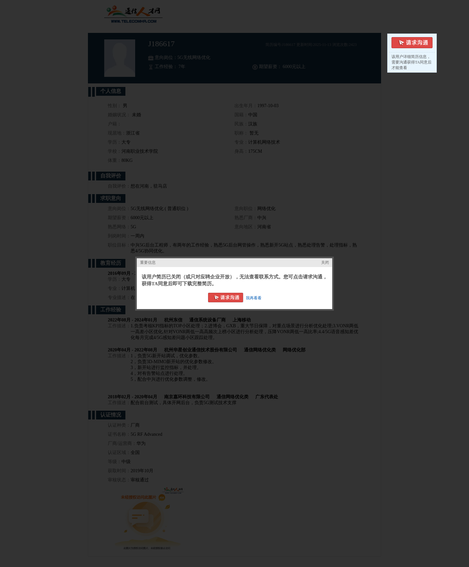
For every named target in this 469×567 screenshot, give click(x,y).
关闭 (325, 262)
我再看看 (254, 298)
